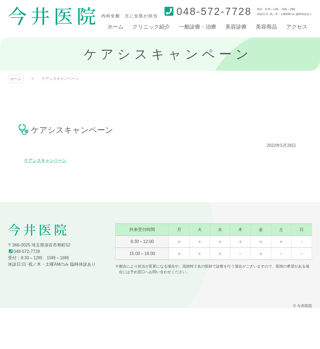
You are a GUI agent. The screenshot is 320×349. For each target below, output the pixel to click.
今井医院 (51, 16)
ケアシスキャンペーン (45, 160)
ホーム (15, 79)
